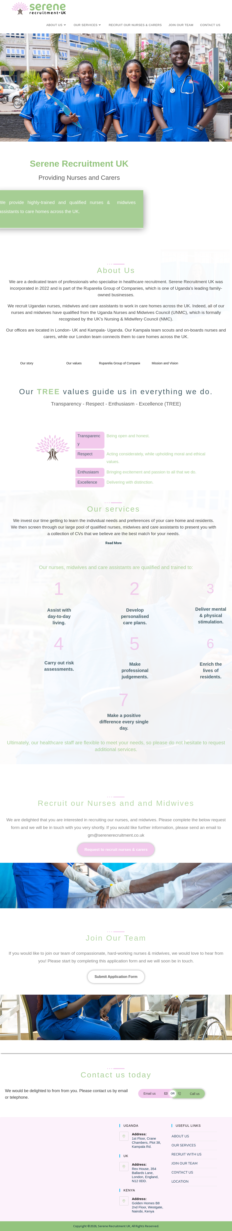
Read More (113, 543)
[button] (114, 543)
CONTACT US (182, 1172)
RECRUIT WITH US (186, 1154)
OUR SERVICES (184, 1145)
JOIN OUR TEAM (185, 1163)
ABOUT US (180, 1136)
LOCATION (180, 1181)
